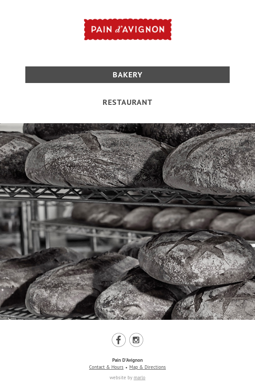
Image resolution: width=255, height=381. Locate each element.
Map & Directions (147, 367)
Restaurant (127, 102)
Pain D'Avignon (127, 360)
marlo (139, 377)
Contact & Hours (106, 367)
